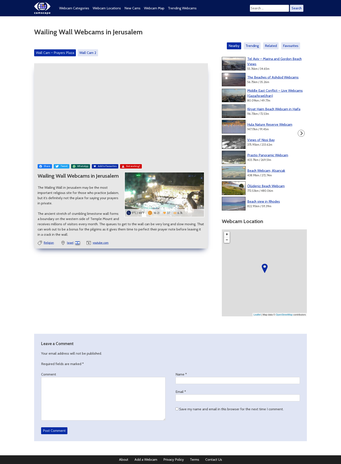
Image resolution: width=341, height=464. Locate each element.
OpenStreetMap (284, 314)
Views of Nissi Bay (261, 140)
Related (271, 46)
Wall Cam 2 (87, 53)
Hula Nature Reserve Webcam (269, 124)
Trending (252, 46)
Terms (194, 459)
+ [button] (227, 234)
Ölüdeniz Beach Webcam (266, 186)
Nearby (234, 46)
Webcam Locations (107, 8)
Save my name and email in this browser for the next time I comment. (231, 409)
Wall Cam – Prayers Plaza (55, 53)
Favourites (290, 46)
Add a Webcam (145, 459)
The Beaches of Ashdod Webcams (273, 77)
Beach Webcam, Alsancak (266, 171)
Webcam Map (154, 8)
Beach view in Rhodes (263, 201)
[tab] (235, 45)
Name (181, 374)
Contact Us (213, 459)
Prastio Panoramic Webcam (267, 155)
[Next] (301, 133)
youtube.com (101, 242)
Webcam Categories (74, 8)
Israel (70, 242)
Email (181, 392)
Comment (48, 374)
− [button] (227, 240)
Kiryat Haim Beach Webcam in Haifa (273, 109)
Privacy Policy (173, 459)
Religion (49, 242)
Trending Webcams (182, 8)
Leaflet (257, 314)
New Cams (132, 8)
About (123, 459)
